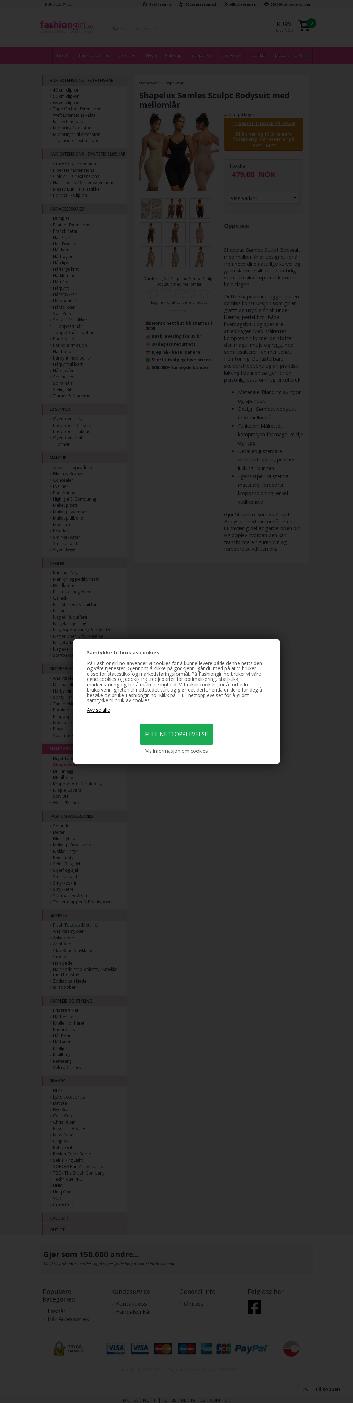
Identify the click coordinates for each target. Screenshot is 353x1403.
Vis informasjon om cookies (176, 751)
